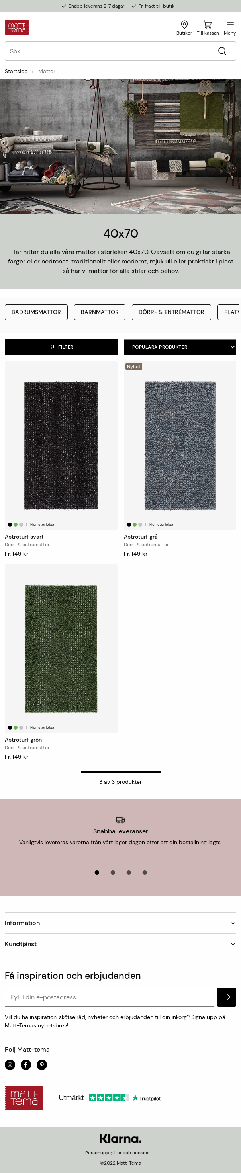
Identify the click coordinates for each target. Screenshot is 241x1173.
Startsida (16, 71)
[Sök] (222, 51)
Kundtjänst (120, 944)
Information (120, 923)
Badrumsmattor (36, 312)
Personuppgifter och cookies (117, 1153)
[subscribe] (226, 997)
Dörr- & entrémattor (171, 312)
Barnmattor (100, 312)
